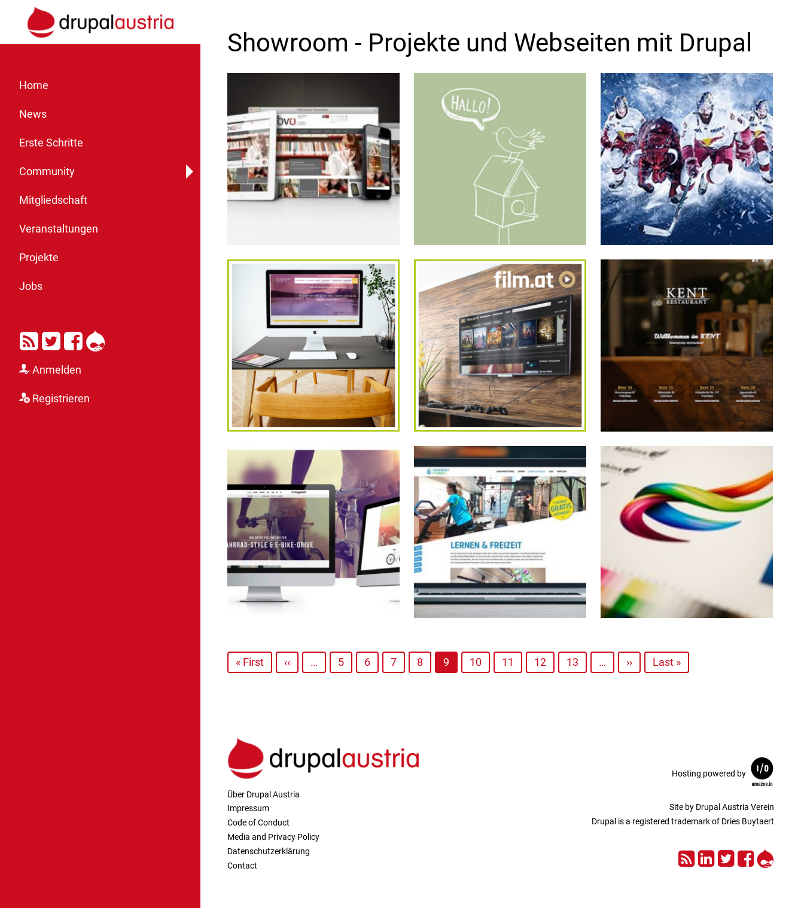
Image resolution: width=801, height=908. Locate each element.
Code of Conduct (258, 822)
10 (476, 662)
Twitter (51, 338)
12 (540, 662)
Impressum (248, 808)
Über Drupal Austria (263, 794)
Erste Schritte (51, 143)
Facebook (73, 338)
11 (508, 662)
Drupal (95, 338)
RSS (29, 338)
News (33, 114)
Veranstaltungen (58, 229)
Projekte (39, 258)
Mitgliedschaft (53, 200)
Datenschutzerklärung (268, 851)
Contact (242, 865)
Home (33, 85)
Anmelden (56, 370)
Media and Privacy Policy (273, 837)
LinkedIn (706, 857)
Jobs (30, 286)
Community (47, 172)
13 (572, 662)
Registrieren (61, 399)
